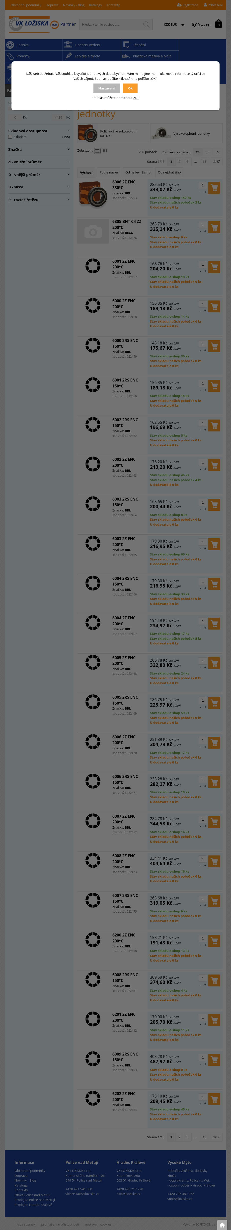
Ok (130, 88)
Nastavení (106, 88)
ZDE (136, 97)
